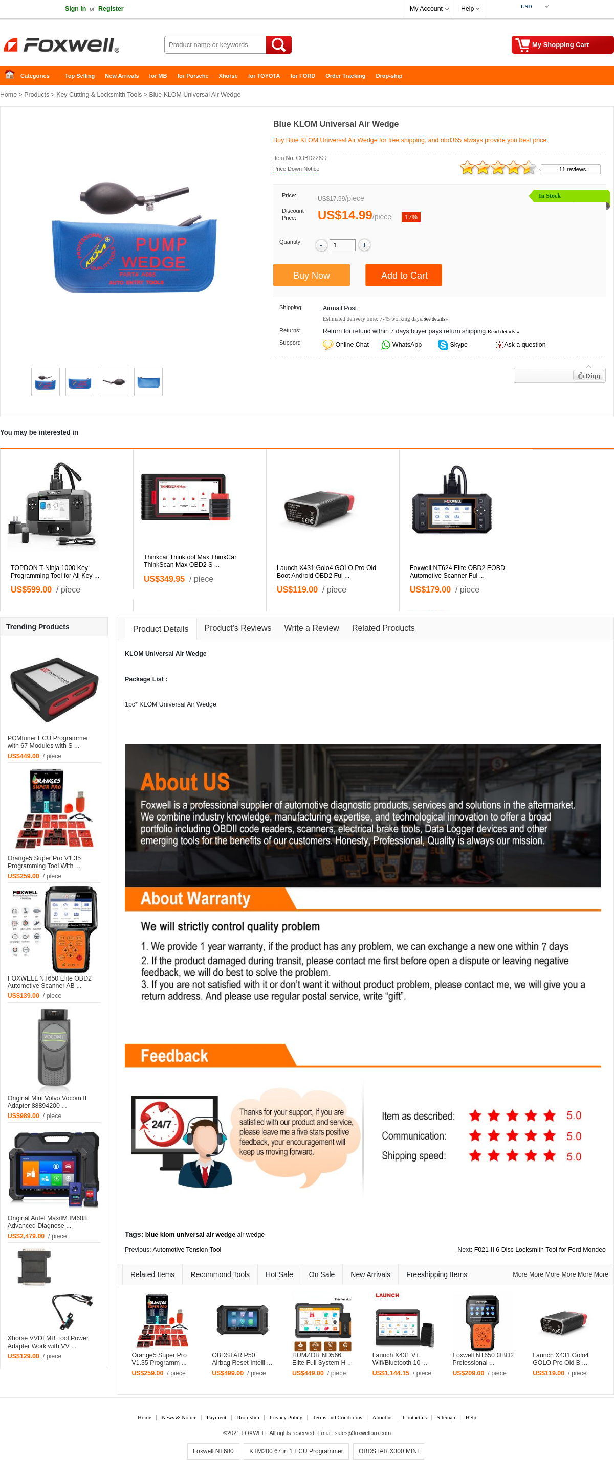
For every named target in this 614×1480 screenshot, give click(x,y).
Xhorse (228, 76)
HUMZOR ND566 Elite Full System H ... (322, 1359)
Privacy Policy (285, 1417)
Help (467, 8)
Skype (458, 344)
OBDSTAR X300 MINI (389, 1451)
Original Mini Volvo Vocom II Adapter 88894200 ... (47, 1102)
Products (36, 94)
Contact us (415, 1417)
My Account (426, 8)
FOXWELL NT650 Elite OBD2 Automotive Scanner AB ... (50, 982)
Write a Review (311, 628)
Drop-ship (389, 76)
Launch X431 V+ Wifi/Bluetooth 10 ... (399, 1359)
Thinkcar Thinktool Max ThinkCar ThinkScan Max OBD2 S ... (190, 561)
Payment (217, 1417)
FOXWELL (255, 1433)
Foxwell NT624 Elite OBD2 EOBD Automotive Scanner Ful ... (457, 571)
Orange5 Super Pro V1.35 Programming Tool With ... (44, 862)
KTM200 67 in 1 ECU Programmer (296, 1451)
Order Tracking (345, 76)
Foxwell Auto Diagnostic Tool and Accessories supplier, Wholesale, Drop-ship (82, 46)
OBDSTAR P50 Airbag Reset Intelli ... (242, 1359)
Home (13, 75)
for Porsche (192, 76)
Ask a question (524, 344)
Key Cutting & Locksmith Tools (99, 94)
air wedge (251, 1234)
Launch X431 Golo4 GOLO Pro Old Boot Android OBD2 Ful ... (326, 571)
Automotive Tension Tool (186, 1250)
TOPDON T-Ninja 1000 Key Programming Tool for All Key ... (55, 571)
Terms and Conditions (337, 1417)
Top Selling (80, 76)
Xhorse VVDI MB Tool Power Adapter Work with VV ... (48, 1342)
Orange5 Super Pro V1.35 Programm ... (158, 1359)
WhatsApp (406, 344)
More (520, 1274)
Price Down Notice (296, 169)
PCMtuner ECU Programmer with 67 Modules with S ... (48, 742)
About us (382, 1417)
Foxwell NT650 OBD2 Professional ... (483, 1359)
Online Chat (351, 344)
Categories (35, 76)
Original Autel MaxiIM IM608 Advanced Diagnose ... (47, 1222)
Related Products (383, 628)
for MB (158, 76)
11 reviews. (573, 169)
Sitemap (446, 1417)
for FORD (302, 76)
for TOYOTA (264, 76)
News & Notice (179, 1417)
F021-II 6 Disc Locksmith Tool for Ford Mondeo (540, 1250)
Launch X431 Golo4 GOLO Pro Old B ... (561, 1359)
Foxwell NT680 (213, 1451)
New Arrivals (122, 76)
